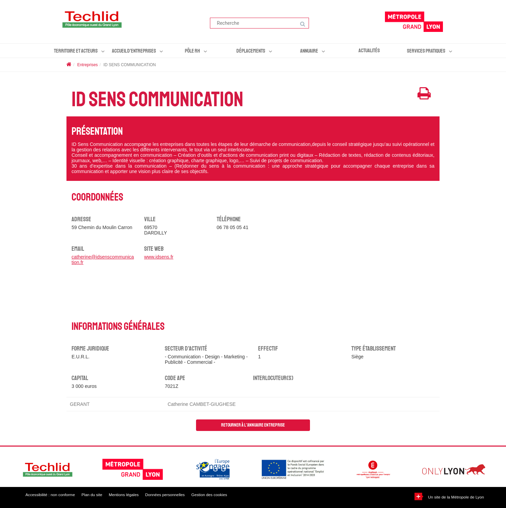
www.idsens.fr (158, 257)
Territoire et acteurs (76, 51)
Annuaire (309, 51)
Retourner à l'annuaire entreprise (253, 425)
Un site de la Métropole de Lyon (455, 497)
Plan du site (94, 494)
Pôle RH (192, 51)
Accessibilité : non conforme (50, 494)
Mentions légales (129, 494)
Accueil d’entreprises (134, 51)
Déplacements (250, 51)
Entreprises (87, 64)
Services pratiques (426, 51)
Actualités (369, 50)
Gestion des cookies (219, 494)
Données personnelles (172, 494)
